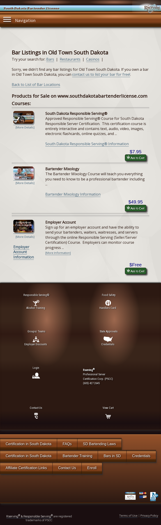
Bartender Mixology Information (73, 194)
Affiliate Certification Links (26, 468)
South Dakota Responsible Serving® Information (87, 143)
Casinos (92, 59)
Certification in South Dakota (28, 444)
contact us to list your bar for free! (101, 74)
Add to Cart (135, 158)
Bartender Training (77, 456)
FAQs (67, 444)
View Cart (108, 407)
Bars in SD (112, 456)
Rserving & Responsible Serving (29, 516)
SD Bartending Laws (99, 444)
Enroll (92, 468)
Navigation (19, 19)
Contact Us (67, 468)
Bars (50, 59)
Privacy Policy (149, 515)
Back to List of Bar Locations (36, 84)
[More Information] (58, 253)
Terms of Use (128, 515)
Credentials (141, 456)
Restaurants (70, 59)
